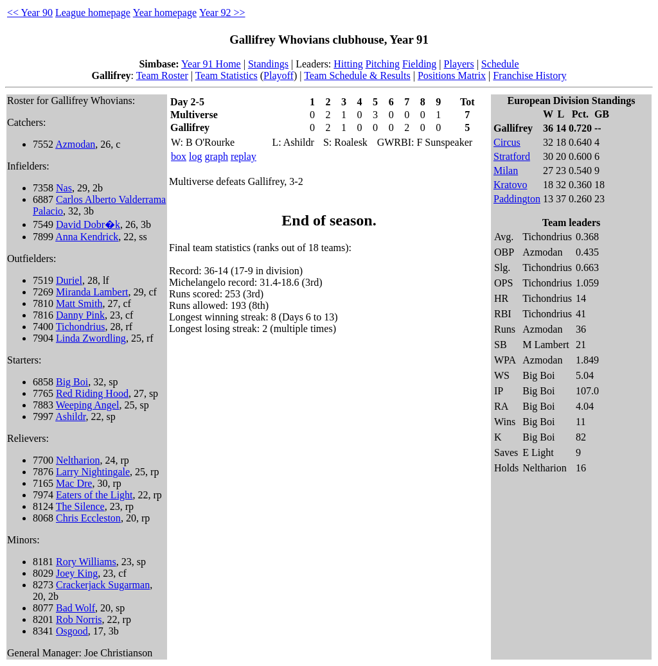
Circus (507, 142)
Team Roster (162, 75)
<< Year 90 (30, 12)
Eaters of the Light (94, 494)
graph (215, 156)
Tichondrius (80, 326)
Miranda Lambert (92, 291)
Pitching (383, 63)
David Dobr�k (88, 224)
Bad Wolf (75, 607)
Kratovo (510, 184)
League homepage (92, 12)
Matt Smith (79, 303)
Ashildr (70, 416)
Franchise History (529, 75)
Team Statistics (226, 75)
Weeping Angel (88, 404)
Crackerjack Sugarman (103, 584)
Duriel (69, 280)
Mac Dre (74, 483)
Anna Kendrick (86, 236)
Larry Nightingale (93, 471)
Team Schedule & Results (357, 75)
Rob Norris (79, 619)
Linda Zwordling (91, 338)
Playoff (278, 75)
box (178, 156)
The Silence (80, 506)
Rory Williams (86, 561)
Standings (268, 63)
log (195, 156)
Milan (506, 170)
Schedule (500, 63)
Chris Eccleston (88, 518)
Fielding (419, 63)
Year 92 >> (222, 12)
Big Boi (72, 381)
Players (459, 63)
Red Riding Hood (92, 393)
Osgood (72, 631)
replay (243, 156)
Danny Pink (80, 315)
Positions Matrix (452, 75)
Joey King (77, 573)
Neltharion (78, 460)
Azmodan (75, 144)
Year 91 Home (211, 63)
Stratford (512, 156)
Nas (64, 187)
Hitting (347, 63)
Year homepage (165, 12)
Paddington (517, 198)
